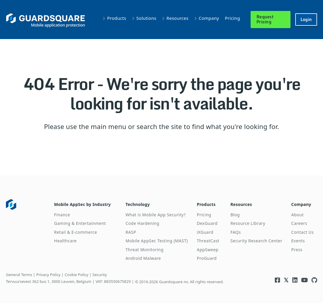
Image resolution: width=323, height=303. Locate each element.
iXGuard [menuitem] (205, 232)
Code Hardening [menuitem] (142, 223)
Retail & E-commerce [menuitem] (75, 232)
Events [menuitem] (298, 241)
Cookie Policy (76, 274)
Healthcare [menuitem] (65, 241)
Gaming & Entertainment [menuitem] (80, 223)
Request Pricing (265, 19)
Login (306, 19)
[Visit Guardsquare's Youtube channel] (304, 280)
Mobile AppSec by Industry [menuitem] (82, 204)
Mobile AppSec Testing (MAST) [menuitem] (157, 241)
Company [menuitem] (301, 204)
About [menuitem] (297, 214)
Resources (177, 18)
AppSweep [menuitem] (207, 249)
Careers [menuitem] (299, 223)
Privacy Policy (48, 274)
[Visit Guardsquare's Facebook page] (277, 280)
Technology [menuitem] (138, 204)
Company (209, 18)
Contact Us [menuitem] (302, 232)
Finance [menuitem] (62, 214)
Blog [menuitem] (235, 214)
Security (99, 274)
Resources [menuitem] (241, 204)
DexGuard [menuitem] (207, 223)
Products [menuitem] (206, 204)
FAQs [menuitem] (236, 232)
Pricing (232, 18)
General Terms (19, 274)
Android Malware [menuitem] (143, 258)
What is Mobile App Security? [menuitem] (156, 214)
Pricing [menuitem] (204, 214)
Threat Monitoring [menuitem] (145, 249)
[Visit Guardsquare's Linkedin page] (295, 280)
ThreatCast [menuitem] (208, 241)
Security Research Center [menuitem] (257, 241)
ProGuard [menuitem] (207, 258)
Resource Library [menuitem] (248, 223)
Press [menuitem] (297, 249)
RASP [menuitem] (131, 232)
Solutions (146, 18)
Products (116, 18)
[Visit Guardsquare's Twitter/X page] (286, 280)
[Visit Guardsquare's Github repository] (314, 280)
